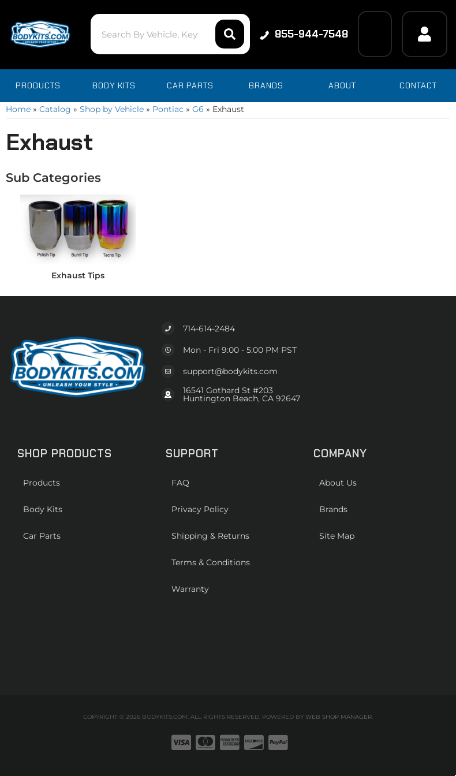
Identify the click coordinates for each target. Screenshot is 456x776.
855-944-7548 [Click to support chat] (304, 34)
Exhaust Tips (77, 275)
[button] (170, 34)
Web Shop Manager (338, 717)
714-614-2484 (209, 328)
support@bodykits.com (230, 371)
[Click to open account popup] (424, 34)
